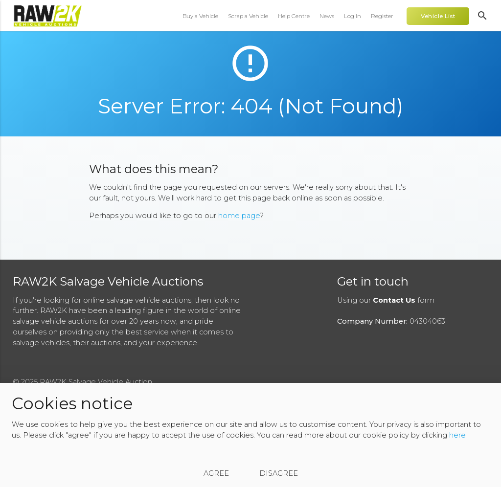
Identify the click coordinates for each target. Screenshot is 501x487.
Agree (216, 473)
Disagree (278, 473)
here (457, 435)
